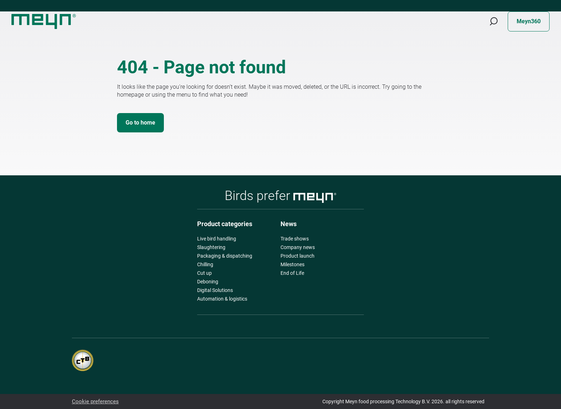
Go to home (140, 122)
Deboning (207, 281)
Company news (297, 247)
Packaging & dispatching (224, 256)
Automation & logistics (222, 299)
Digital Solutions (215, 290)
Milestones (292, 264)
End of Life (292, 273)
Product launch (297, 256)
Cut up (204, 273)
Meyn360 (529, 21)
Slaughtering (211, 247)
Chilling (205, 264)
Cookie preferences (93, 401)
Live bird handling (216, 239)
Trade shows (294, 239)
